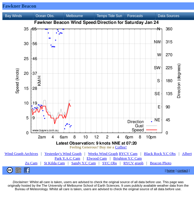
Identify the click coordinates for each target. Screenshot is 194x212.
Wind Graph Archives (21, 153)
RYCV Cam (128, 153)
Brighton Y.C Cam (127, 158)
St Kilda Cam (54, 163)
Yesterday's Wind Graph (63, 153)
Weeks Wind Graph (103, 153)
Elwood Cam (97, 158)
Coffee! (120, 147)
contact (182, 170)
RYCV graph (133, 163)
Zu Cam (31, 163)
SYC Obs (109, 163)
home (171, 170)
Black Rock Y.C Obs (160, 153)
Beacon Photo (161, 163)
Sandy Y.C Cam (83, 163)
